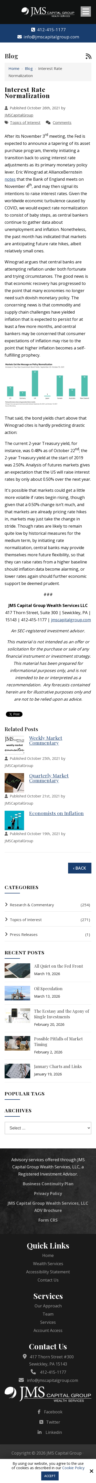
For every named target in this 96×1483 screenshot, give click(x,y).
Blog (29, 68)
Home (13, 68)
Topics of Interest (25, 122)
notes (10, 179)
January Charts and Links (58, 1066)
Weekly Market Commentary (45, 740)
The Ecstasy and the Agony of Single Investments (61, 1013)
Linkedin (54, 1432)
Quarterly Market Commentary (49, 778)
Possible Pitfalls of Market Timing (58, 1041)
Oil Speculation (48, 988)
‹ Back (79, 868)
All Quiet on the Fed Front (58, 966)
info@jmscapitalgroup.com (48, 37)
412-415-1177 (48, 30)
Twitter (53, 1422)
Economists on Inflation (56, 813)
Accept (50, 1476)
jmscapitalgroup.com (71, 620)
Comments (62, 122)
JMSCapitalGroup (19, 115)
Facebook (53, 1412)
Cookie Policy (73, 1468)
